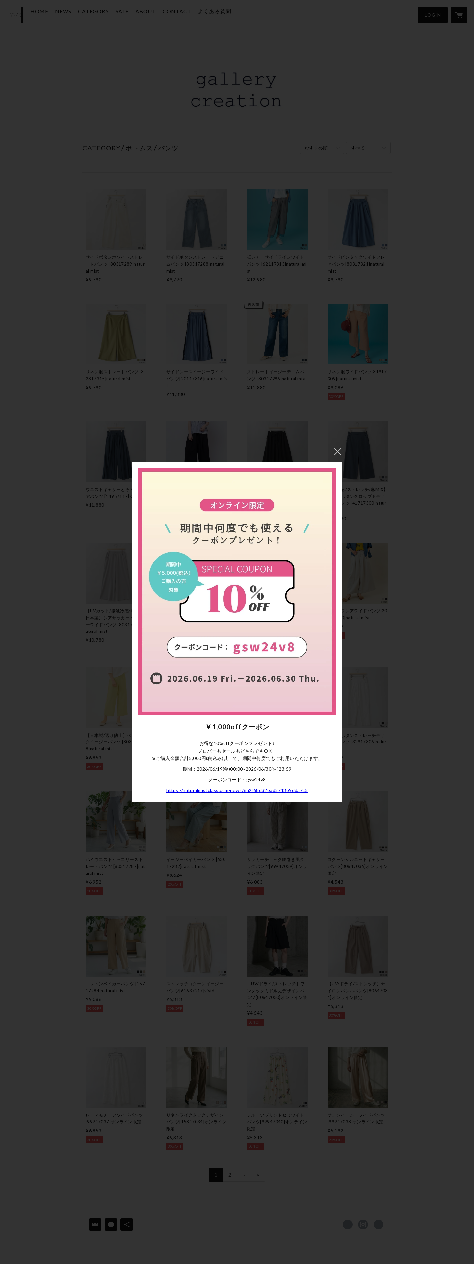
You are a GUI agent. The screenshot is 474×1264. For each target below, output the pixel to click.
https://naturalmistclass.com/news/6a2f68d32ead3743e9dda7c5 (237, 790)
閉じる (337, 451)
